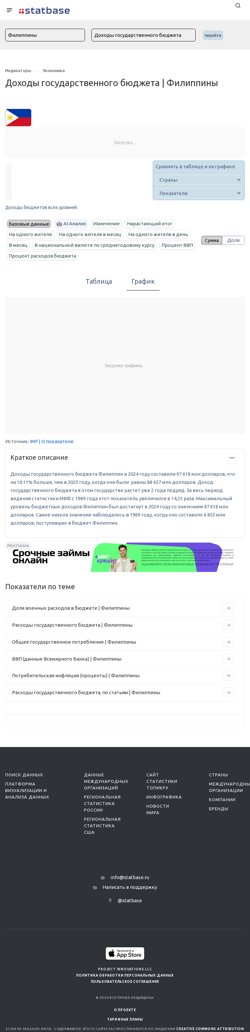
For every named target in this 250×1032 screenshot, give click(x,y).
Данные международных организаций (106, 781)
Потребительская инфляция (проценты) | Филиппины (76, 675)
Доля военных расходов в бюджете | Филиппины (71, 608)
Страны (218, 774)
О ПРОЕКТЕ (125, 1010)
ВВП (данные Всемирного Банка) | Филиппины (66, 659)
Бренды (219, 808)
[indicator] (199, 193)
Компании (222, 799)
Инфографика (164, 797)
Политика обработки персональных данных (125, 975)
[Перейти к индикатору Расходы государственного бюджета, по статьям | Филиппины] (228, 692)
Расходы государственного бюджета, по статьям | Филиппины (86, 692)
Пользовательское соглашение (125, 981)
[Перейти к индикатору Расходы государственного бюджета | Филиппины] (228, 625)
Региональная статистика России (102, 803)
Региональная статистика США (102, 825)
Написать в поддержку (130, 887)
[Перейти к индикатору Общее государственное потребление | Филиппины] (228, 642)
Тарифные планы (125, 1019)
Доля (233, 240)
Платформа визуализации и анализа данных (27, 790)
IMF (34, 441)
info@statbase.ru (129, 877)
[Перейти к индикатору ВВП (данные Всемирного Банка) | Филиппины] (228, 659)
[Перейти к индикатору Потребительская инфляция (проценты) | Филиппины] (228, 676)
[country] (199, 180)
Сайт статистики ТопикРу (161, 781)
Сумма (210, 240)
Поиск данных (24, 774)
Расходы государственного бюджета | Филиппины (72, 625)
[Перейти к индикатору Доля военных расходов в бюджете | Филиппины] (228, 608)
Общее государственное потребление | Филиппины (74, 642)
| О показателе (56, 441)
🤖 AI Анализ (71, 223)
